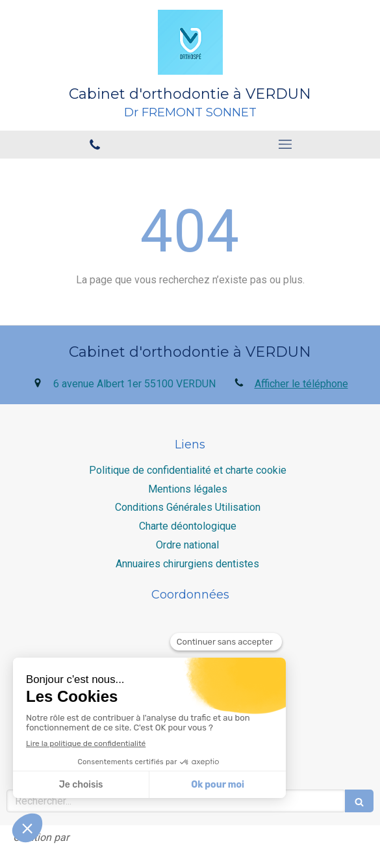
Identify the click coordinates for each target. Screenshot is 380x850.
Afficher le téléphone (301, 384)
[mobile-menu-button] (285, 144)
